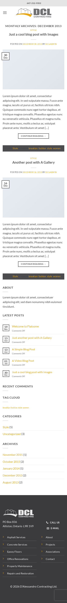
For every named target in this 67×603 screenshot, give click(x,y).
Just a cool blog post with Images (33, 34)
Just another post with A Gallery (32, 337)
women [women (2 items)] (26, 407)
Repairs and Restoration (20, 573)
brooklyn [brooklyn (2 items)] (6, 407)
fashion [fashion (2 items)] (14, 407)
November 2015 (13, 454)
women (57, 148)
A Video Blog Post (23, 360)
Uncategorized (12, 433)
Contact (50, 558)
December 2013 (12, 475)
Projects (50, 544)
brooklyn (33, 148)
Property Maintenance (19, 566)
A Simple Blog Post (23, 349)
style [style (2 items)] (20, 407)
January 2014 (11, 468)
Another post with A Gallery (33, 162)
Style (33, 30)
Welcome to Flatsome (25, 326)
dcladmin (51, 44)
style (49, 148)
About (49, 537)
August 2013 (11, 482)
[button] (5, 12)
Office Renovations (17, 558)
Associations (53, 551)
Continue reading (33, 136)
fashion (42, 148)
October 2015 (11, 461)
